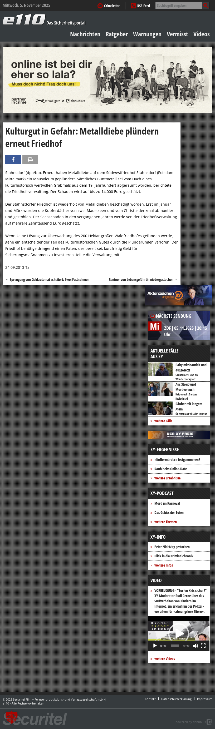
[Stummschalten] (195, 645)
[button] (178, 633)
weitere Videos (164, 658)
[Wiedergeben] (155, 645)
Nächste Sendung (173, 316)
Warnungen (147, 33)
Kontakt (150, 699)
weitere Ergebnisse (167, 477)
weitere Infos (163, 565)
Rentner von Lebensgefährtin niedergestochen (143, 279)
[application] (178, 633)
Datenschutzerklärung (176, 699)
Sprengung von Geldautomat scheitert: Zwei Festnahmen (47, 279)
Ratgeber (117, 33)
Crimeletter (112, 5)
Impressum (204, 699)
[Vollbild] (203, 645)
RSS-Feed (143, 5)
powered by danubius (190, 722)
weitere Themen (165, 521)
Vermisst (177, 33)
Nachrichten (85, 33)
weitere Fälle (163, 420)
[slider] (175, 645)
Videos (201, 33)
